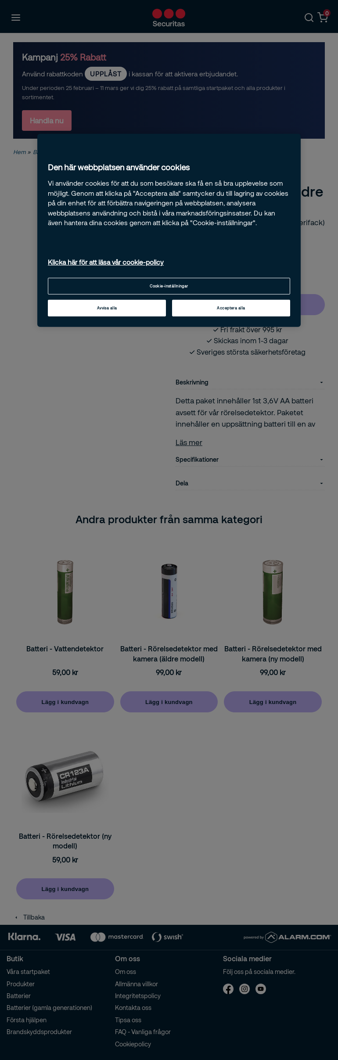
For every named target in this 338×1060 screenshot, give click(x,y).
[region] (169, 230)
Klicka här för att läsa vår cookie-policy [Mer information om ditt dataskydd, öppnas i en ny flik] (106, 262)
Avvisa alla (107, 307)
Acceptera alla (231, 307)
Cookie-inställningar (169, 286)
